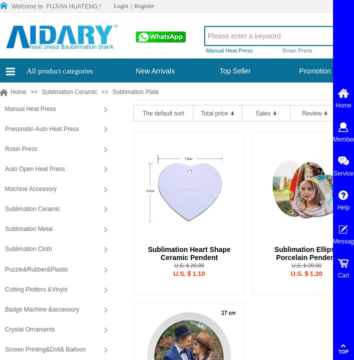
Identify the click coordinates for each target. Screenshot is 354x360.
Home (18, 92)
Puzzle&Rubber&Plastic (36, 269)
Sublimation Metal (28, 229)
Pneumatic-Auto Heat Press (42, 129)
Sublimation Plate (135, 92)
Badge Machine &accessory (42, 309)
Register (144, 6)
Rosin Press (21, 149)
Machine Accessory (30, 189)
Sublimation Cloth (28, 249)
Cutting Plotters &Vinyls (36, 289)
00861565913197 (160, 40)
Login (121, 6)
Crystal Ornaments (30, 329)
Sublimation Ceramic (69, 92)
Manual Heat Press (30, 109)
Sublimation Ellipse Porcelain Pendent (306, 254)
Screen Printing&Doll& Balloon (45, 349)
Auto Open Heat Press (35, 169)
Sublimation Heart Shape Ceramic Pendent (189, 254)
